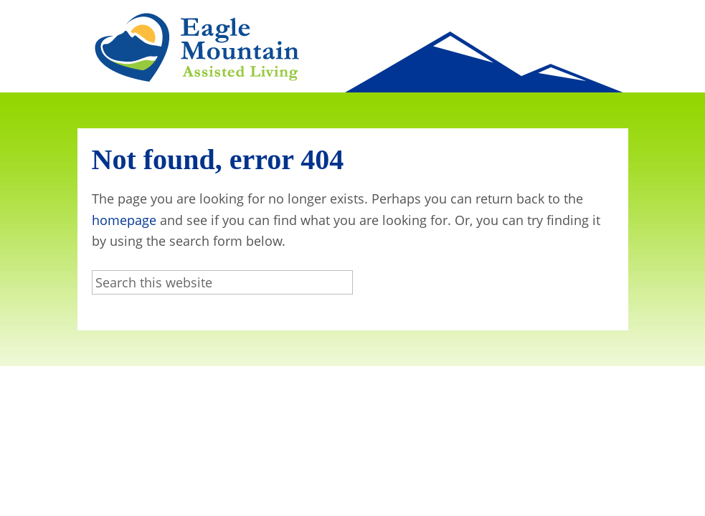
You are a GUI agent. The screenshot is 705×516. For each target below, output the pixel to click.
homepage (124, 220)
